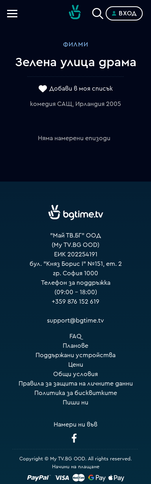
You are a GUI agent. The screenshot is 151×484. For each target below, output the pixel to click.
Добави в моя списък (81, 88)
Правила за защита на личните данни (76, 383)
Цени (75, 365)
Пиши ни (75, 402)
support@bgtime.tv (75, 320)
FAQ (75, 336)
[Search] (97, 12)
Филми (75, 44)
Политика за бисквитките (75, 393)
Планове (75, 346)
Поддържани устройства (75, 355)
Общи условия (75, 374)
